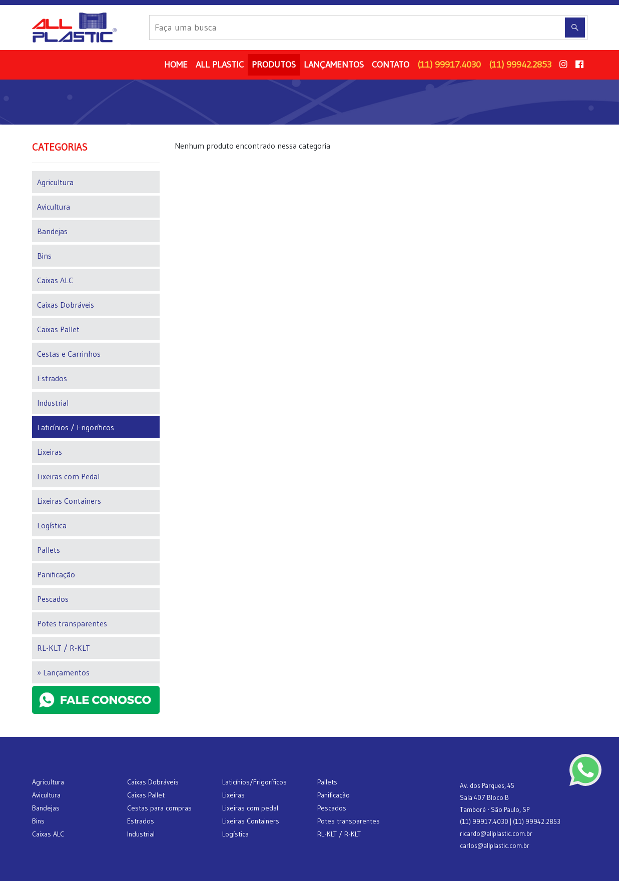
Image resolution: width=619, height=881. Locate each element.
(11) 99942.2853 (520, 64)
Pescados (53, 599)
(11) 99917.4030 (449, 64)
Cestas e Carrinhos (69, 354)
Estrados (52, 378)
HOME (176, 64)
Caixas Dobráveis (65, 305)
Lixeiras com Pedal (68, 476)
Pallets (48, 550)
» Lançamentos (63, 672)
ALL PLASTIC (220, 64)
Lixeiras (49, 452)
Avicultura (53, 207)
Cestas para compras (159, 807)
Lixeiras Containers (69, 501)
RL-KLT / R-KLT (63, 648)
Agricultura (55, 182)
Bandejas (52, 231)
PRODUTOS (274, 64)
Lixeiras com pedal (250, 807)
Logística (52, 525)
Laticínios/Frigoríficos (254, 781)
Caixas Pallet (58, 329)
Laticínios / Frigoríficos (75, 427)
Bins (44, 256)
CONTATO (390, 64)
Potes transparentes (72, 623)
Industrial (53, 403)
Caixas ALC (55, 280)
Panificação (56, 574)
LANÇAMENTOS (334, 64)
